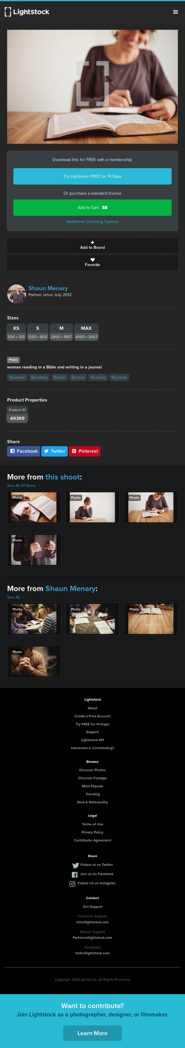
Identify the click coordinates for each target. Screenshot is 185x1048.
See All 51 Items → (24, 485)
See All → (16, 597)
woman (17, 377)
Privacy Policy (92, 832)
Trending (93, 794)
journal (119, 377)
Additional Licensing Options (92, 221)
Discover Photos (92, 770)
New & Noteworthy (92, 802)
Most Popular (92, 786)
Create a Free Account (92, 716)
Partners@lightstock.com (92, 937)
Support (92, 732)
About (92, 708)
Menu (175, 12)
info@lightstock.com (92, 922)
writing (98, 377)
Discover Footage (92, 778)
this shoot (62, 476)
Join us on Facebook (96, 874)
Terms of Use (92, 824)
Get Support (92, 906)
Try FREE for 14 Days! (93, 724)
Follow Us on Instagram (97, 883)
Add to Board (92, 245)
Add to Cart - (92, 207)
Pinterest (84, 451)
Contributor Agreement (92, 840)
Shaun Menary (48, 288)
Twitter (55, 451)
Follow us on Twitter (96, 864)
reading (39, 377)
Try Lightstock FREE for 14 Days (93, 176)
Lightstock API (92, 740)
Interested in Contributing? (92, 748)
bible (59, 377)
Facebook (24, 451)
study (78, 377)
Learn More (92, 1033)
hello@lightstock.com (92, 953)
